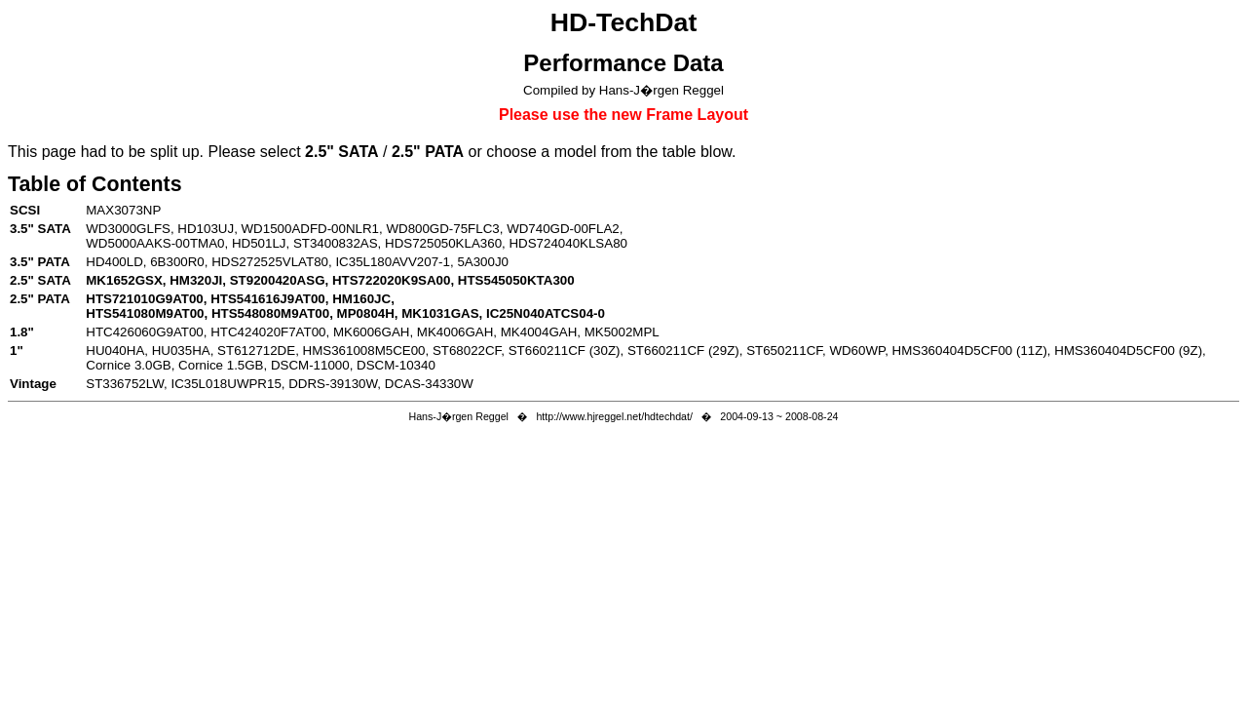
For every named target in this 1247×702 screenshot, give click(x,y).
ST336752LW (125, 383)
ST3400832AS (335, 243)
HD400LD (114, 261)
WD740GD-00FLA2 (563, 228)
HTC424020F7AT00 (267, 332)
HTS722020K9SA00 (391, 280)
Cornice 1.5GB (220, 365)
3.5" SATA (40, 228)
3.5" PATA (40, 261)
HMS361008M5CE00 (364, 350)
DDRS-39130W (332, 383)
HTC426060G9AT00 (145, 332)
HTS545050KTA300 (516, 280)
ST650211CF (784, 350)
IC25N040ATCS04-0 (545, 313)
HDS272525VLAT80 (269, 261)
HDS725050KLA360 (443, 243)
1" (16, 350)
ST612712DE (256, 350)
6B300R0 (177, 261)
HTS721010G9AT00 (145, 299)
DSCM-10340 (396, 365)
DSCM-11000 (310, 365)
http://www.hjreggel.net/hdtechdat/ (614, 416)
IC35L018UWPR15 (225, 383)
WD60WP (857, 350)
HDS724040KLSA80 (568, 243)
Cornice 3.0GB (128, 365)
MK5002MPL (622, 332)
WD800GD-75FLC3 (442, 228)
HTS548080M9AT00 (270, 313)
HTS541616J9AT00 (267, 299)
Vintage (33, 383)
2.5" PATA (40, 299)
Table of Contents (95, 184)
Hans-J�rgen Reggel (458, 416)
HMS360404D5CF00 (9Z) (1128, 350)
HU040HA (115, 350)
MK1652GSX (124, 280)
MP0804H (366, 313)
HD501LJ (259, 243)
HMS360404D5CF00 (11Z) (969, 350)
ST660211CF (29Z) (683, 350)
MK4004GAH (539, 332)
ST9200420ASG (277, 280)
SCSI (25, 210)
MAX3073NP (123, 210)
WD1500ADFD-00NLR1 (310, 228)
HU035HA (181, 350)
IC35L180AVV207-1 (392, 261)
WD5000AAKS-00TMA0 (155, 243)
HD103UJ (205, 228)
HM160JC (361, 299)
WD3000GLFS (128, 228)
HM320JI (196, 280)
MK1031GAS (439, 313)
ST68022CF (467, 350)
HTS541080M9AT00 (145, 313)
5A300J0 (483, 261)
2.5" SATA (40, 280)
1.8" (22, 332)
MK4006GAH (455, 332)
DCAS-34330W (429, 383)
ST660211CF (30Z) (565, 350)
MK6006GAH (371, 332)
